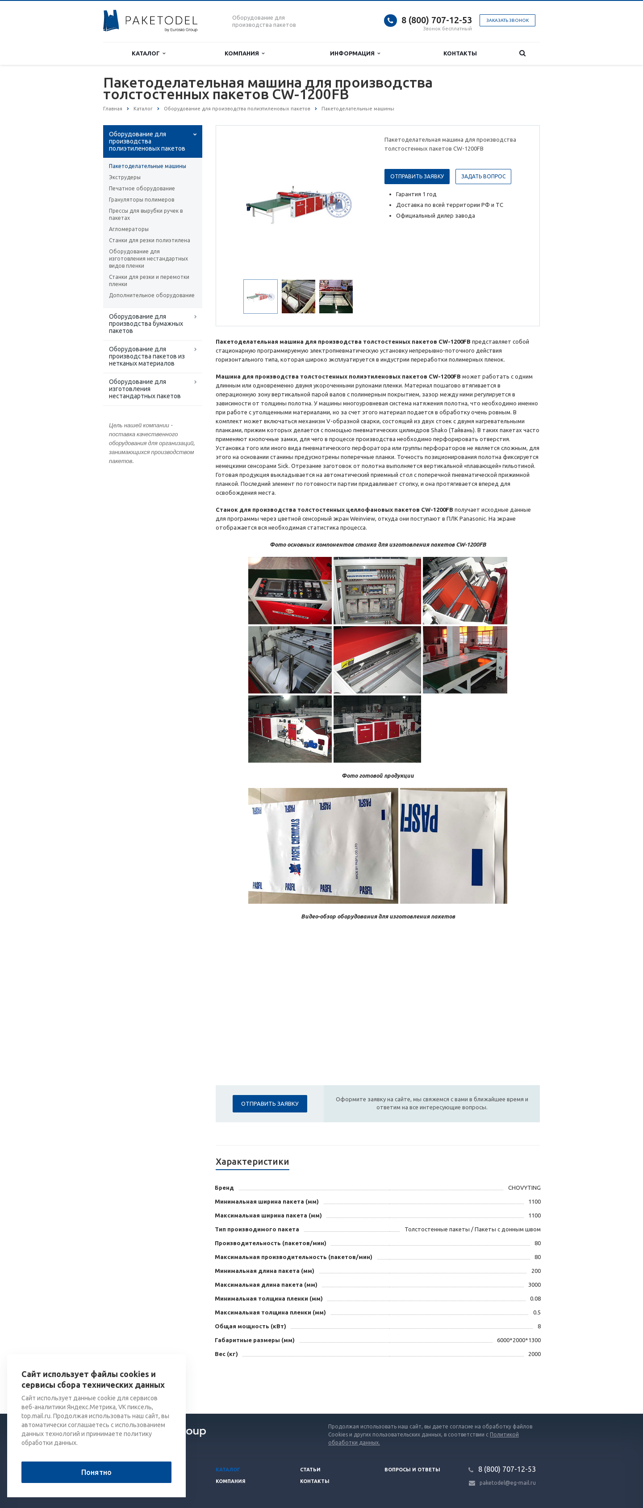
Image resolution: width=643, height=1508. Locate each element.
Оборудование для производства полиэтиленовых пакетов (147, 141)
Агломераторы (129, 229)
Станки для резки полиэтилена (149, 240)
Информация (355, 53)
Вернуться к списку (131, 1385)
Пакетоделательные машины (147, 166)
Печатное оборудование (142, 188)
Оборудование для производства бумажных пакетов (146, 323)
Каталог (148, 53)
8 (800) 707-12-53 (436, 20)
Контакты (460, 53)
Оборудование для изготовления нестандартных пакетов (145, 389)
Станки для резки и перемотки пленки (149, 280)
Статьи (310, 1469)
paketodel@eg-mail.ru (508, 1483)
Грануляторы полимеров (141, 199)
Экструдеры (125, 177)
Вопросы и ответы (412, 1469)
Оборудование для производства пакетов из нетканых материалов (147, 356)
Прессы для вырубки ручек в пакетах (146, 214)
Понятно (96, 1472)
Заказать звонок (507, 20)
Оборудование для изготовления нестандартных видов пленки (148, 259)
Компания (244, 53)
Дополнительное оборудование (152, 295)
